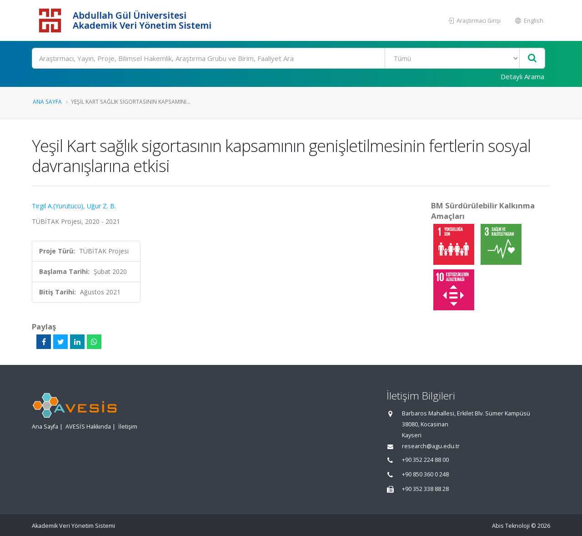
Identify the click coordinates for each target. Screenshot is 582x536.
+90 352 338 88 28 (425, 489)
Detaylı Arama (522, 76)
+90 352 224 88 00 (425, 460)
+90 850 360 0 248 (425, 474)
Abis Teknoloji (511, 526)
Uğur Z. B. (101, 206)
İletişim (127, 426)
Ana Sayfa (47, 101)
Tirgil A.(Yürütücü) (57, 206)
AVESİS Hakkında (88, 426)
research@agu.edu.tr (431, 446)
